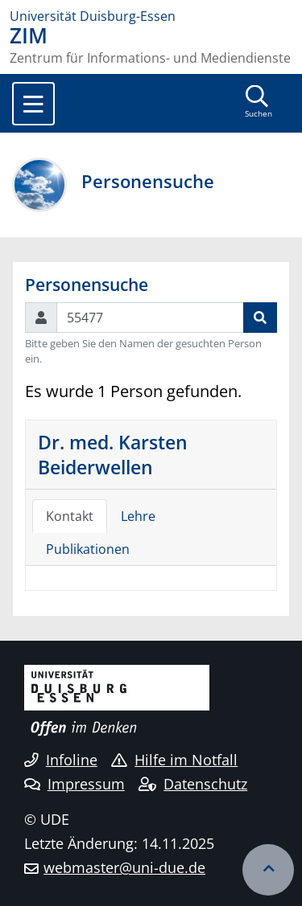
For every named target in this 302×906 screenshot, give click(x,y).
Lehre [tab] (138, 516)
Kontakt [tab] (69, 516)
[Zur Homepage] (151, 16)
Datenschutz (193, 783)
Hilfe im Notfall (174, 759)
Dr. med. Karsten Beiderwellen (113, 454)
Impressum (74, 783)
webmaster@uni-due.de (124, 867)
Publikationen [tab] (88, 549)
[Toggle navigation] (33, 103)
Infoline (60, 759)
